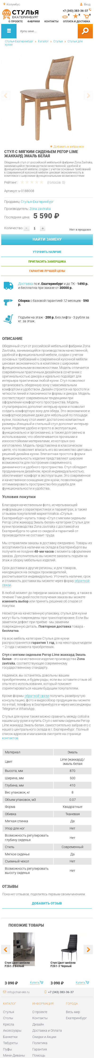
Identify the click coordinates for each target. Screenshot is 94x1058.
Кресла (8, 1024)
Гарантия (39, 1049)
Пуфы (7, 1049)
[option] (47, 98)
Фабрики (33, 21)
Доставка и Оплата (47, 1030)
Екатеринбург (76, 1018)
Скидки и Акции (44, 1037)
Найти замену (47, 239)
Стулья (58, 41)
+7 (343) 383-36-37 (75, 10)
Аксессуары (12, 1030)
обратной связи (37, 696)
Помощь (38, 1055)
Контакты (51, 21)
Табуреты (10, 1043)
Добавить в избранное (69, 146)
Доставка (25, 284)
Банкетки (10, 1037)
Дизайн (38, 1024)
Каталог (43, 41)
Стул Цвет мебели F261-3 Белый (17, 964)
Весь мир (73, 1012)
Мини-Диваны (14, 1055)
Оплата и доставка (76, 21)
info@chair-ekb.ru (18, 992)
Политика (39, 1043)
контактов (10, 738)
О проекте (16, 21)
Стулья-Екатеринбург (19, 41)
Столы (8, 1018)
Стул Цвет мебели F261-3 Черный (63, 964)
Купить (34, 982)
